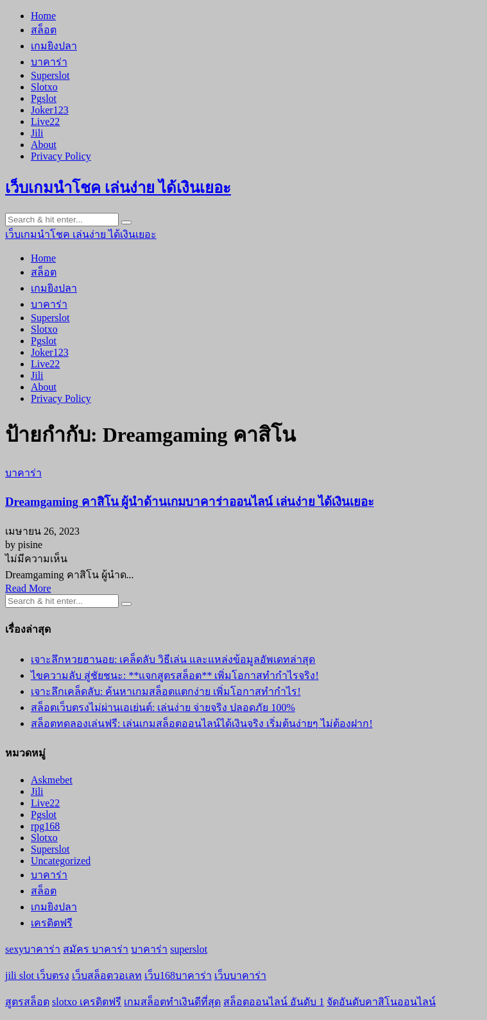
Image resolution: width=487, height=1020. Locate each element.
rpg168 (45, 826)
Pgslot (43, 98)
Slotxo (44, 86)
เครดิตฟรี (52, 922)
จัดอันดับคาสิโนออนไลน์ (381, 1001)
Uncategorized (60, 860)
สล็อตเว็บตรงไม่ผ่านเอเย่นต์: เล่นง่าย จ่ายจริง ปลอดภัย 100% (163, 707)
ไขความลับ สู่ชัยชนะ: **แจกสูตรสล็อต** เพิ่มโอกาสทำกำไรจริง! (175, 675)
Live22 (45, 121)
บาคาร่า (49, 61)
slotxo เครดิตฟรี (86, 1001)
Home (43, 15)
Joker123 (50, 110)
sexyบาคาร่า (32, 949)
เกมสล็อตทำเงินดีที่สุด (172, 1001)
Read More (28, 588)
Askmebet (52, 779)
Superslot (50, 75)
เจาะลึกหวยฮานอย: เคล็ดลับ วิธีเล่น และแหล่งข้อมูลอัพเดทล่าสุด (173, 659)
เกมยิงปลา (54, 45)
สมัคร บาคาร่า (95, 949)
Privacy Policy (61, 156)
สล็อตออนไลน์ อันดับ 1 (273, 1001)
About (43, 144)
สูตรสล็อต (27, 1001)
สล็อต (43, 29)
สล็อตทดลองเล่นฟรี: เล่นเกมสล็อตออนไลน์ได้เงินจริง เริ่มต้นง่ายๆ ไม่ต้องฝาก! (202, 723)
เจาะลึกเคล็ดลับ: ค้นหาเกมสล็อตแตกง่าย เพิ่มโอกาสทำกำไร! (166, 691)
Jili (37, 133)
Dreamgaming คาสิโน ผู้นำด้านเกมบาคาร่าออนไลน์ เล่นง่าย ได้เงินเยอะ (189, 501)
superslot (188, 949)
